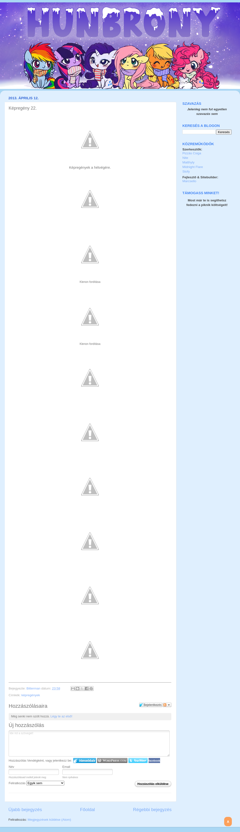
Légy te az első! (61, 716)
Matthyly (188, 162)
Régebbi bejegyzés (152, 809)
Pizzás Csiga (191, 153)
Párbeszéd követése (167, 705)
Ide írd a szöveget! (89, 744)
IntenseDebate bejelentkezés (84, 760)
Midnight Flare (192, 167)
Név (11, 767)
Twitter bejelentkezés (138, 760)
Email (66, 767)
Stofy (186, 171)
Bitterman (33, 688)
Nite (185, 158)
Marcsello (189, 181)
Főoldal (87, 809)
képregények (30, 695)
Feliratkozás (36, 783)
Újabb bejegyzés (25, 809)
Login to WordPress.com (112, 760)
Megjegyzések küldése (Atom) (49, 819)
